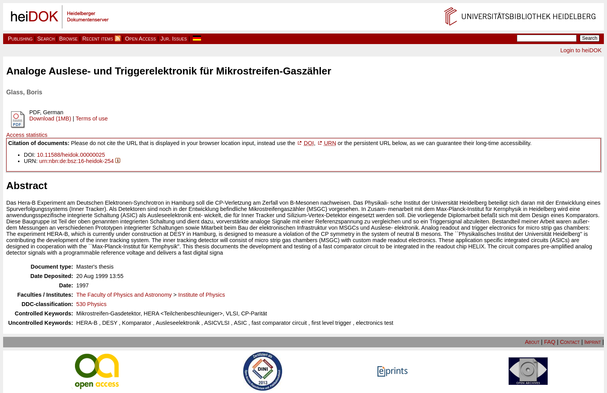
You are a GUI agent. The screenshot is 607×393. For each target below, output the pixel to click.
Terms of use (92, 118)
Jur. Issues (173, 38)
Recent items (97, 38)
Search (46, 38)
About (532, 342)
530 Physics (91, 304)
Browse (68, 38)
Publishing (20, 38)
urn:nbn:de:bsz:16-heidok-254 (76, 161)
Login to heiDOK (581, 50)
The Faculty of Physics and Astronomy (124, 295)
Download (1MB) (50, 118)
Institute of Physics (201, 295)
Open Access (140, 38)
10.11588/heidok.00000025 (71, 155)
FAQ (549, 342)
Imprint (592, 342)
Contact (570, 342)
